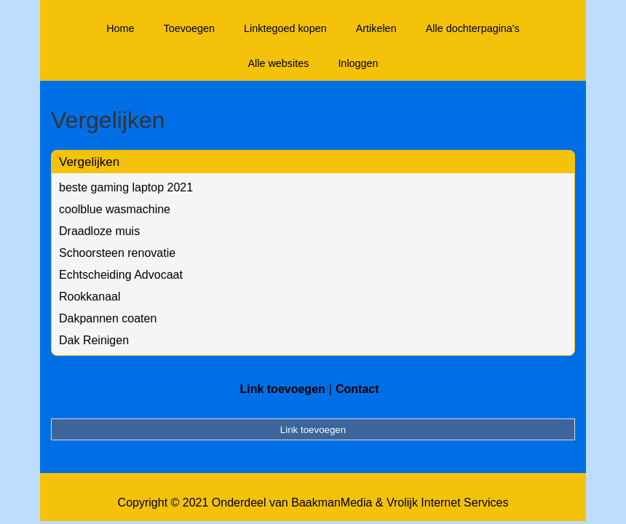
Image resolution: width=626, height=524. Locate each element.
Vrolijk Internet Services (447, 502)
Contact (357, 389)
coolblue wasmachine (114, 209)
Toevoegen (189, 28)
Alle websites (278, 63)
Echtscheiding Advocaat (121, 275)
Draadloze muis (99, 231)
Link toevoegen (282, 389)
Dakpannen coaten (107, 318)
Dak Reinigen (94, 340)
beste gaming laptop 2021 (126, 187)
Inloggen (358, 63)
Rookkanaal (90, 296)
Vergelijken (89, 162)
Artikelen (376, 28)
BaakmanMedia (331, 502)
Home (120, 28)
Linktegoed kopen (285, 28)
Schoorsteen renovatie (117, 253)
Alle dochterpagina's (473, 28)
